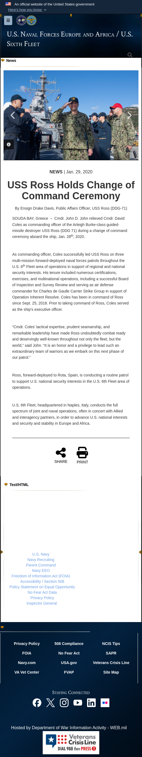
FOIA (26, 653)
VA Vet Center (26, 672)
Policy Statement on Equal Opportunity (42, 587)
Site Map (111, 672)
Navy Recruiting (40, 559)
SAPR (111, 653)
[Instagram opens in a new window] (64, 702)
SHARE (60, 455)
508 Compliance (69, 643)
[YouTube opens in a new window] (77, 702)
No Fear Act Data (42, 592)
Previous (13, 115)
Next (129, 115)
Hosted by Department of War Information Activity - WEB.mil (69, 727)
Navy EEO (41, 570)
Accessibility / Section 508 (42, 581)
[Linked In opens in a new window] (91, 702)
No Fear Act (68, 653)
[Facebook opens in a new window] (37, 702)
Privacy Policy (42, 598)
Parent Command (41, 565)
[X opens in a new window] (50, 702)
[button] (28, 10)
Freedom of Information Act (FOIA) (41, 576)
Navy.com (27, 663)
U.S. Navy (41, 554)
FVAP (69, 672)
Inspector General (42, 603)
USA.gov (69, 663)
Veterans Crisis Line (111, 663)
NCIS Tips (111, 643)
